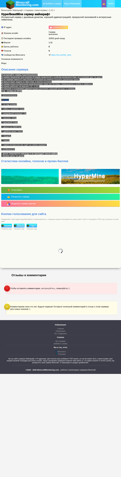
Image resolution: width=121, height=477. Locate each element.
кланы (6, 100)
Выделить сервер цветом (21, 203)
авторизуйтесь (48, 288)
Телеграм (60, 354)
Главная (60, 329)
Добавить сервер (52, 4)
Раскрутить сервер (18, 196)
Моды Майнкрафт (72, 4)
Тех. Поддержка (60, 333)
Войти (111, 4)
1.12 (50, 43)
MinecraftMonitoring (27, 3)
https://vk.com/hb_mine (60, 55)
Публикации (60, 331)
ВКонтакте (60, 351)
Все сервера (60, 341)
